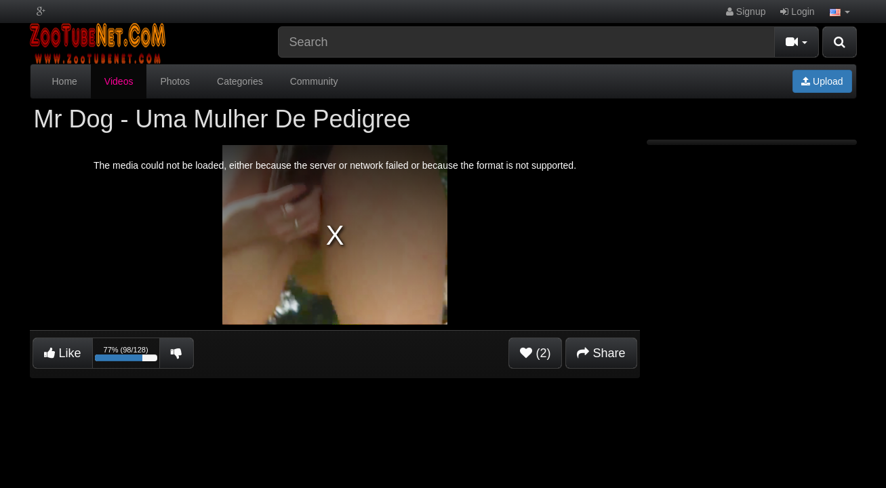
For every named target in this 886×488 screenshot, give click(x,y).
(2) (535, 353)
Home (64, 81)
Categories (240, 81)
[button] (840, 11)
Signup (745, 11)
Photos (175, 81)
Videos (119, 81)
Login (797, 11)
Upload (822, 81)
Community (314, 81)
